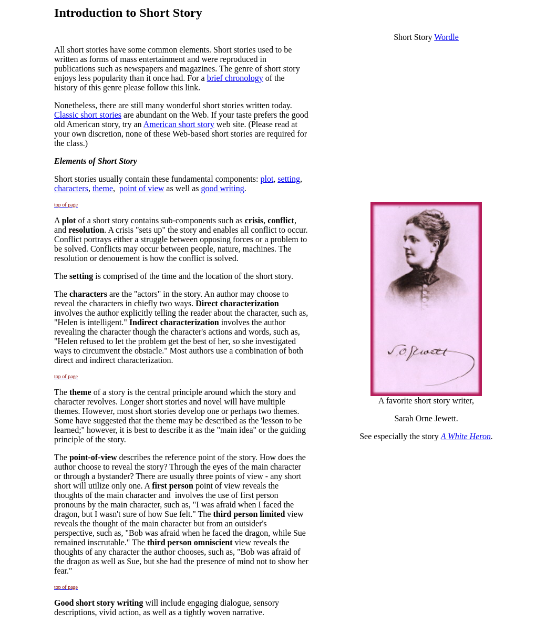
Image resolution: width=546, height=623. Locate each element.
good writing (222, 188)
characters (71, 188)
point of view (141, 188)
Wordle (446, 37)
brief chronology (235, 78)
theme (102, 188)
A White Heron (466, 436)
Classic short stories (87, 114)
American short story (178, 124)
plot (266, 178)
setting (288, 178)
